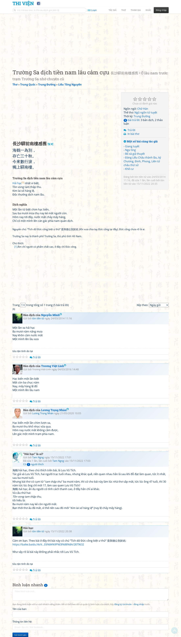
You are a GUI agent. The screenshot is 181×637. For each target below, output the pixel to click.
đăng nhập (138, 604)
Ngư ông (130, 150)
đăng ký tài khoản (123, 604)
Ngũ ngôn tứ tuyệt (145, 112)
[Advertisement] (90, 39)
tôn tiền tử (140, 176)
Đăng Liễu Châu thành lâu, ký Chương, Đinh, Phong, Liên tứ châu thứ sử (142, 161)
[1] (15, 246)
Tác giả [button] (112, 10)
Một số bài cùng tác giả (141, 141)
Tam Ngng (38, 457)
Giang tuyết (132, 146)
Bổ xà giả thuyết (135, 154)
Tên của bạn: (19, 609)
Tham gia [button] (136, 10)
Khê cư (129, 169)
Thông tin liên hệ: (22, 621)
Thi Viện (23, 3)
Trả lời (131, 130)
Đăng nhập (161, 10)
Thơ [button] (123, 10)
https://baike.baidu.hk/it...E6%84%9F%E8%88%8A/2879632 (48, 544)
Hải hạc (18, 183)
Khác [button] (148, 10)
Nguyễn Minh (51, 315)
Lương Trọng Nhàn (55, 410)
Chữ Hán (142, 108)
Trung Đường (142, 116)
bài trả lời (131, 120)
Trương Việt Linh (53, 366)
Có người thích (33, 464)
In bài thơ (133, 134)
